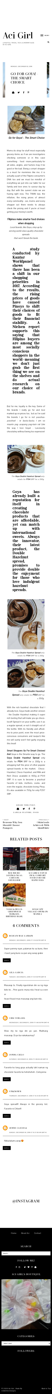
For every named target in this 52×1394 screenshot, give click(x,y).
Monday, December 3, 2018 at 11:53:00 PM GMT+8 (27, 940)
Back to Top (46, 1388)
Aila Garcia (16, 972)
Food (36, 812)
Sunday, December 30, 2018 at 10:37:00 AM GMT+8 (27, 1132)
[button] (43, 35)
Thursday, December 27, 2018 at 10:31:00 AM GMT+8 (28, 1096)
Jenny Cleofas (18, 1128)
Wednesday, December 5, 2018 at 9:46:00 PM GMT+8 (29, 1022)
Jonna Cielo (16, 1054)
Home (13, 1233)
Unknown (15, 1091)
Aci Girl (18, 35)
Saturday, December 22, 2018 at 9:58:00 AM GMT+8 (28, 1059)
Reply (6, 960)
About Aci (25, 1233)
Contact (37, 1233)
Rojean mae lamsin (21, 936)
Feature (27, 812)
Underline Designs (8, 1391)
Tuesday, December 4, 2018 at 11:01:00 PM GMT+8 (27, 977)
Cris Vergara (17, 1018)
